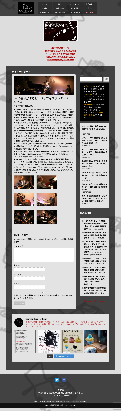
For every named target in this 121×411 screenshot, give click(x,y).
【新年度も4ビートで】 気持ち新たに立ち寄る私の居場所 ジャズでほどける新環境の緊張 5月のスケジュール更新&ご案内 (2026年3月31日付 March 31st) (60, 54)
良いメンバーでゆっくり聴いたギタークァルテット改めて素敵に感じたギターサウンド (94, 152)
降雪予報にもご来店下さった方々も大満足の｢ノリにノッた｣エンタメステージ (95, 279)
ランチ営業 (75, 8)
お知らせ (59, 4)
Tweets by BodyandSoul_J (94, 301)
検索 (81, 75)
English (89, 12)
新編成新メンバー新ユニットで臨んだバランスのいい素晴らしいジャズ (95, 261)
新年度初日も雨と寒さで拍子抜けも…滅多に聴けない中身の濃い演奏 (95, 290)
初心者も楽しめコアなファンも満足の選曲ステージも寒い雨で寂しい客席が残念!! (94, 163)
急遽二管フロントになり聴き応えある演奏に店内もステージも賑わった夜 (95, 270)
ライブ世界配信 (74, 12)
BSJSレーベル (60, 12)
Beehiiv (87, 284)
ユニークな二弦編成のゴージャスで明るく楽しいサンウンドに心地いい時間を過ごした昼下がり (94, 198)
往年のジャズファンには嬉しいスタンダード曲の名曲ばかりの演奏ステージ (94, 187)
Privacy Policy (67, 404)
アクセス (89, 8)
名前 (17, 268)
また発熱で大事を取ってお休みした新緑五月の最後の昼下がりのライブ (95, 235)
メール (18, 277)
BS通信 (44, 8)
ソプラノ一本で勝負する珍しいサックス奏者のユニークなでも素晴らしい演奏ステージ (94, 140)
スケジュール (74, 4)
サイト (16, 286)
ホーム (44, 4)
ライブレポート (89, 4)
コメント (18, 246)
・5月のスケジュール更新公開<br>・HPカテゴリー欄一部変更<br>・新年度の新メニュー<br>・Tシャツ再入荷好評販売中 (95, 246)
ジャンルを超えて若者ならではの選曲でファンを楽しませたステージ (94, 129)
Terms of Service (79, 404)
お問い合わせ (45, 12)
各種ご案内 (60, 8)
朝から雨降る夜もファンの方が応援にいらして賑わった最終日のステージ (94, 175)
